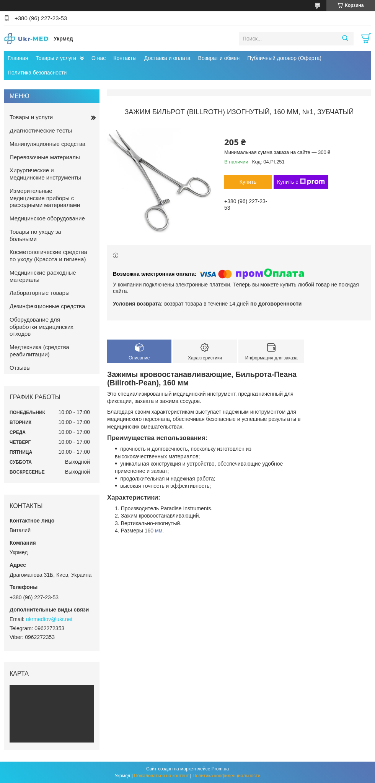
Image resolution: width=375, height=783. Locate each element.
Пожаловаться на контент (161, 775)
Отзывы (20, 367)
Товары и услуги (56, 58)
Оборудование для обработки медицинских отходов (41, 326)
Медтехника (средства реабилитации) (39, 351)
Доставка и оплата (167, 58)
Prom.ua (220, 769)
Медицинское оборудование (47, 218)
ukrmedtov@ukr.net (49, 619)
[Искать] (345, 38)
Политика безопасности (37, 73)
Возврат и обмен (219, 58)
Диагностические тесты (41, 130)
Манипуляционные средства (47, 144)
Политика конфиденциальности (226, 775)
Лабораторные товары (40, 293)
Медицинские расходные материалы (43, 276)
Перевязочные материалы (45, 157)
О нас (98, 58)
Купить (248, 182)
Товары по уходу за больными (35, 235)
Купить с (301, 181)
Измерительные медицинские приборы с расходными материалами (45, 198)
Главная (18, 58)
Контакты (124, 58)
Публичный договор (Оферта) (284, 58)
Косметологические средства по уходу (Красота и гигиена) (48, 255)
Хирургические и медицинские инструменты (45, 174)
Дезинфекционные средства (47, 306)
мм (158, 530)
